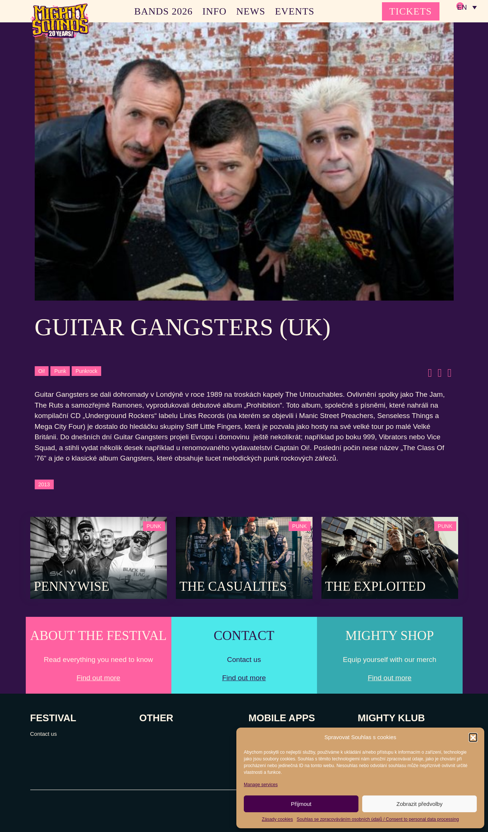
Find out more (98, 678)
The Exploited (375, 586)
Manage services (261, 784)
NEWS (250, 11)
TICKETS (410, 11)
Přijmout (301, 804)
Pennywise (71, 586)
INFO (214, 11)
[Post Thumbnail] (98, 557)
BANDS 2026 (163, 11)
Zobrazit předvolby (419, 804)
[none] (467, 7)
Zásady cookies (277, 819)
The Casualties (233, 586)
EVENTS (294, 11)
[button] (473, 737)
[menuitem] (467, 7)
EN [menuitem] (462, 8)
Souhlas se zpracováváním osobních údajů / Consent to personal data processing (378, 819)
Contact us (43, 734)
